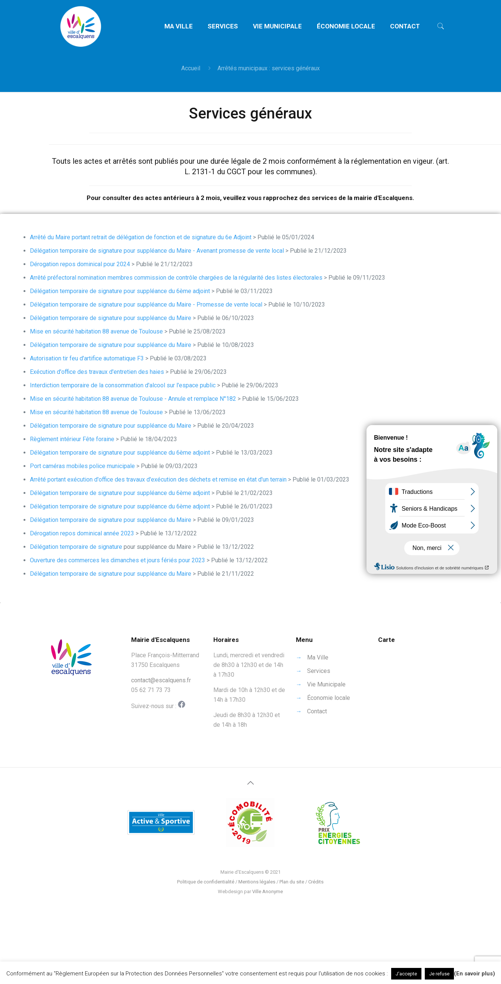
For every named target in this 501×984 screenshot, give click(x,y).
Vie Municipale (326, 684)
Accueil (190, 68)
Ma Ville (317, 657)
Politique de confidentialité (205, 882)
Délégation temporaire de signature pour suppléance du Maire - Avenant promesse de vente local (157, 250)
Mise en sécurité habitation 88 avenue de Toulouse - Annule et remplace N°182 (133, 398)
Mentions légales (256, 882)
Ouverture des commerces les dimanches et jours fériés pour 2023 (117, 560)
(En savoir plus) (474, 973)
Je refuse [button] (439, 974)
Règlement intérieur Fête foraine (72, 439)
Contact (317, 711)
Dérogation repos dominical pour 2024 (80, 264)
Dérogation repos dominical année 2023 (82, 533)
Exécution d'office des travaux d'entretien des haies (97, 371)
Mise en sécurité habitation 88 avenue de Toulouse (96, 331)
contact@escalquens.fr (161, 680)
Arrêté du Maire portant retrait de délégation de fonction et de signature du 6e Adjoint (140, 237)
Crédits (316, 882)
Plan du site (291, 882)
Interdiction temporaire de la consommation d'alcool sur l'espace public (123, 385)
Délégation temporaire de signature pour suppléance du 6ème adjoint (120, 291)
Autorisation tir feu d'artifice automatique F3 (87, 358)
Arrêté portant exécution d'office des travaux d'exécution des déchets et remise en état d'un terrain (158, 479)
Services (318, 670)
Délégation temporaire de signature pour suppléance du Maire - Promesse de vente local (146, 304)
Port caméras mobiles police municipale (82, 466)
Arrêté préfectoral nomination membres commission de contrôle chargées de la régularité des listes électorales (176, 277)
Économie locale (328, 697)
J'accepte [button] (406, 974)
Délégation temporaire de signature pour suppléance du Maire (110, 318)
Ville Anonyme (267, 891)
